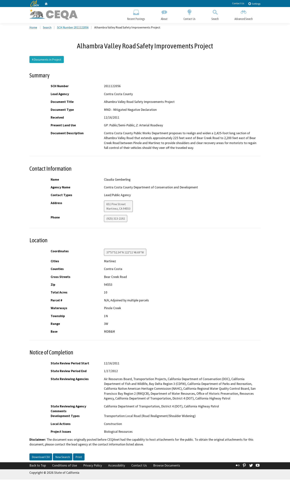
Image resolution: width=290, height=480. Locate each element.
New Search (62, 457)
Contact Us (238, 3)
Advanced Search (243, 14)
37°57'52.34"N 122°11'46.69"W (125, 253)
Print (78, 457)
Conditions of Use (64, 466)
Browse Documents (166, 466)
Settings (254, 3)
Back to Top (37, 466)
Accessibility (116, 466)
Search (215, 14)
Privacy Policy (92, 466)
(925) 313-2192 (115, 219)
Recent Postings (136, 14)
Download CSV (41, 457)
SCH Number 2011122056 (73, 28)
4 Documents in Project (46, 60)
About (164, 14)
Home (33, 28)
